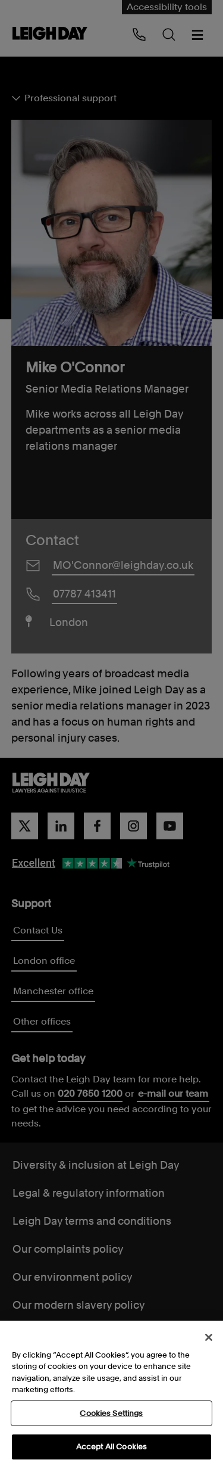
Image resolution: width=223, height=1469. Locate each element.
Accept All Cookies (111, 1448)
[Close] (209, 1339)
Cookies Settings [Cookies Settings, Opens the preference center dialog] (111, 1415)
